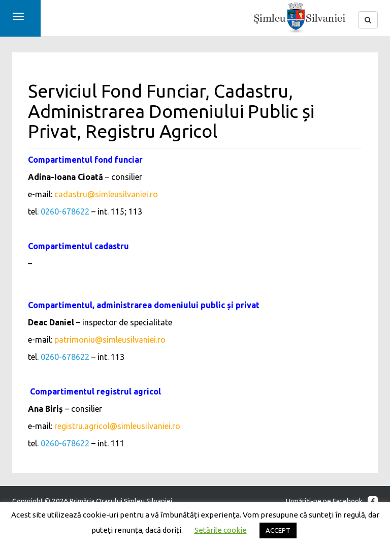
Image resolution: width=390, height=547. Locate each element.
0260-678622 (65, 211)
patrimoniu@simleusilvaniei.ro (110, 339)
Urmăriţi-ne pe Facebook (332, 501)
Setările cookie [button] (220, 530)
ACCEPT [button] (278, 530)
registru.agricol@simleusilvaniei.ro (117, 426)
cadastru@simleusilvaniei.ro (106, 194)
